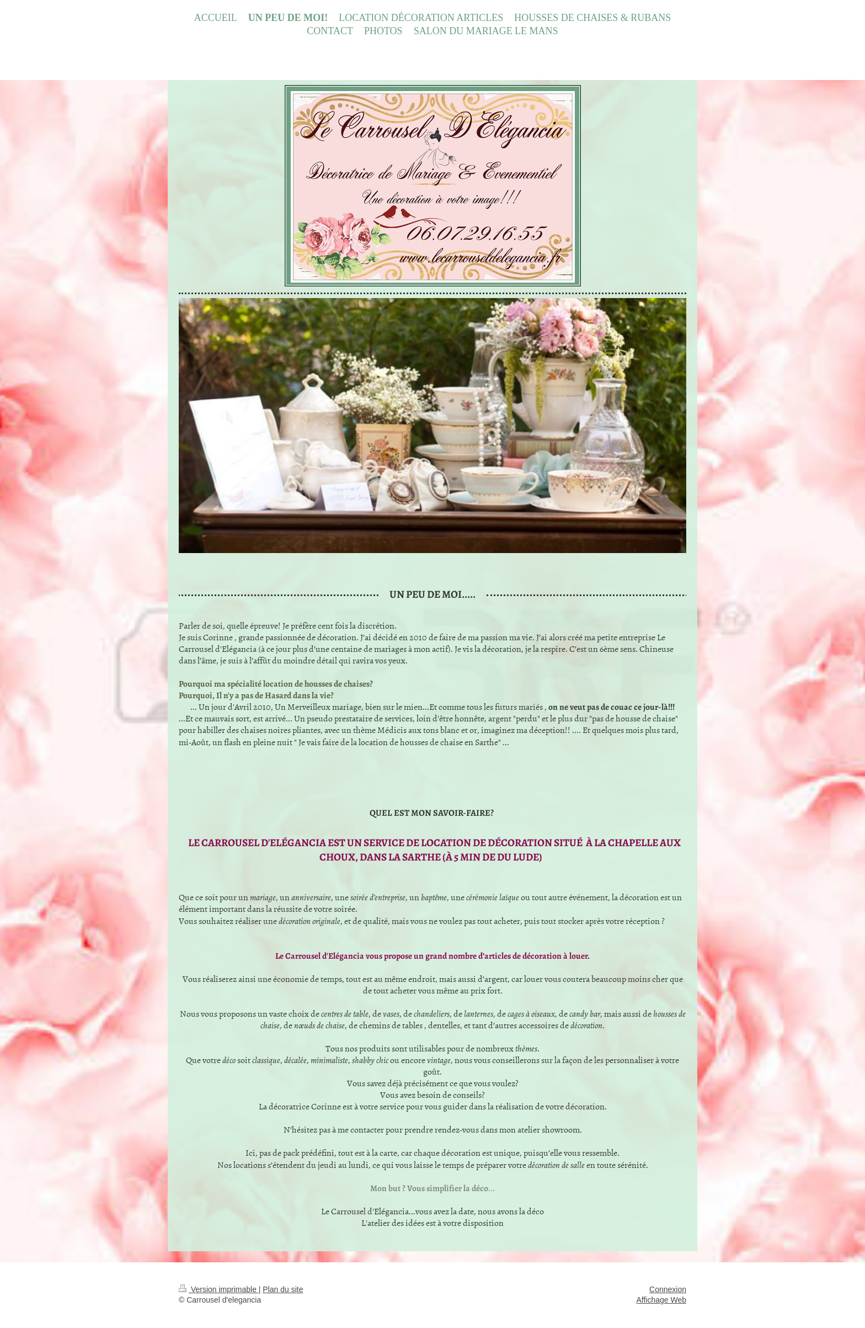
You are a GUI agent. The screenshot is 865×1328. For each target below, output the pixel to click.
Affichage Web (661, 1299)
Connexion (667, 1289)
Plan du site (283, 1289)
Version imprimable (219, 1289)
